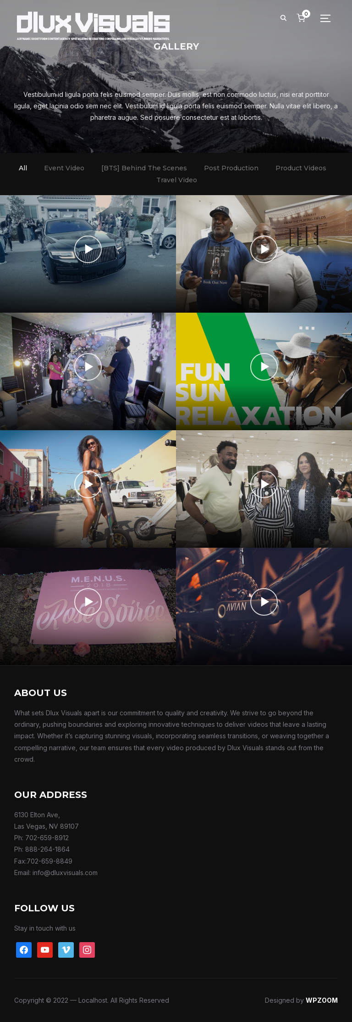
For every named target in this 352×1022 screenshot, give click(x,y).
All (23, 168)
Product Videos (300, 168)
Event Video (64, 168)
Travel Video (176, 180)
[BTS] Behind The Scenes (144, 168)
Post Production (231, 168)
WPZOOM (322, 1000)
